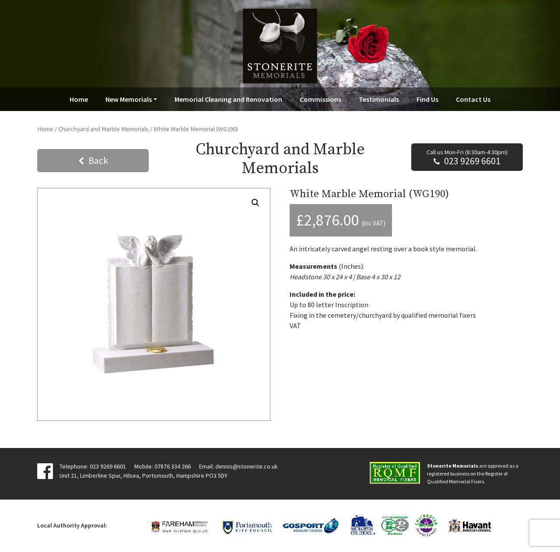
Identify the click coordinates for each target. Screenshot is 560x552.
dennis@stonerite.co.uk (246, 466)
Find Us (427, 99)
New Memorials (128, 99)
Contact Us (473, 99)
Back (98, 160)
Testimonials (379, 99)
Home (79, 99)
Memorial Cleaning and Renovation (228, 99)
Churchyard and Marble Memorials (103, 129)
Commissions (320, 99)
